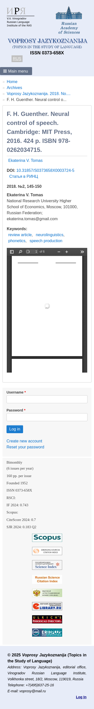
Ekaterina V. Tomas (25, 160)
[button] (16, 71)
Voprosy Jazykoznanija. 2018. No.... (38, 94)
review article (20, 235)
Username (15, 392)
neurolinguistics (49, 235)
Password (15, 410)
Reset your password (25, 447)
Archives (14, 88)
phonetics (17, 241)
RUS (17, 59)
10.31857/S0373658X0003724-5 (45, 170)
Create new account (24, 441)
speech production (46, 241)
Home (12, 82)
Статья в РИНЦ (23, 176)
